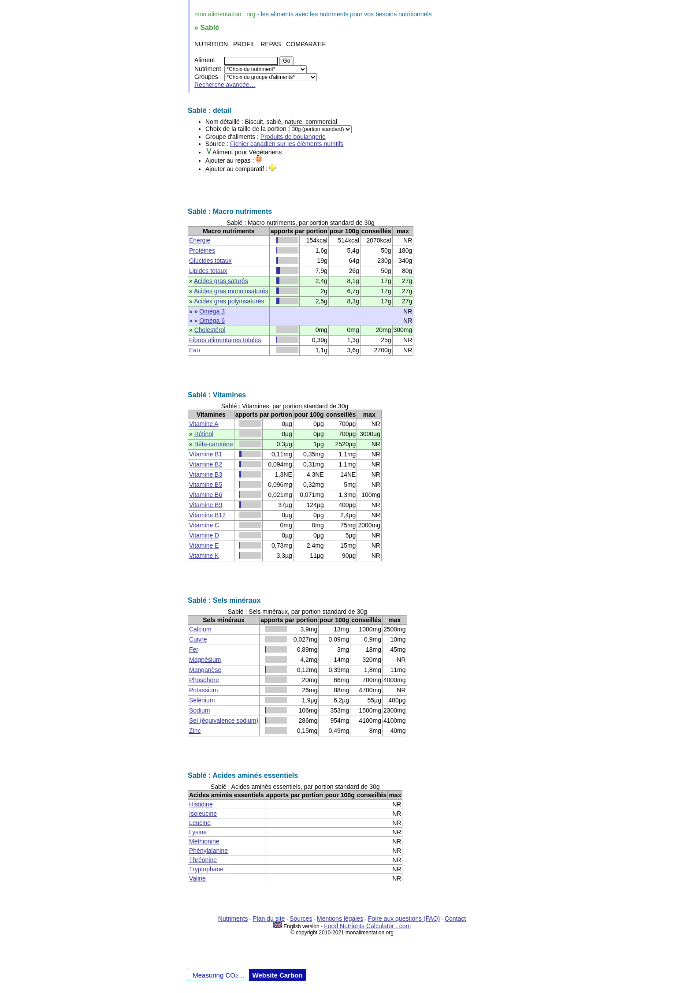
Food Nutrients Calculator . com (367, 926)
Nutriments (233, 918)
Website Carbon (278, 975)
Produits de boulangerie (293, 136)
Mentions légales (340, 918)
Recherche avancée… (225, 84)
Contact (455, 918)
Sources (301, 918)
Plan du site (269, 918)
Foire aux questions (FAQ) (404, 918)
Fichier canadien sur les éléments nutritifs (287, 143)
